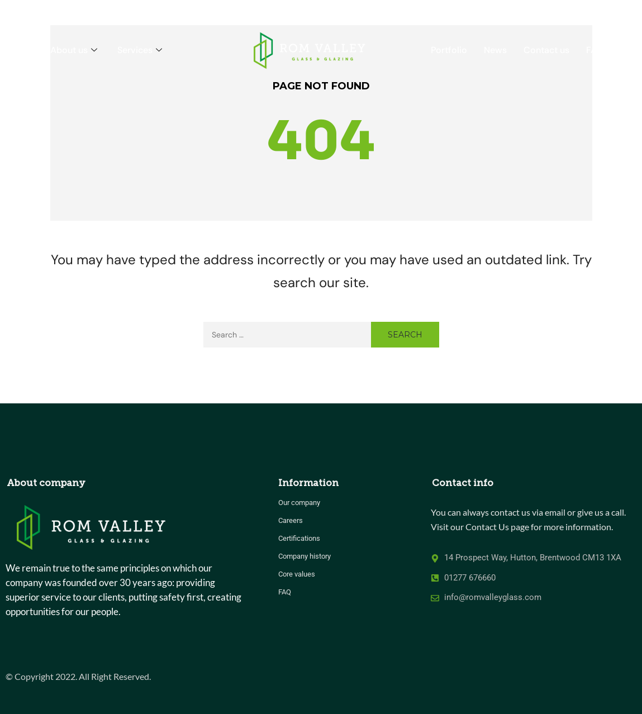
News (495, 50)
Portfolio (449, 50)
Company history (304, 556)
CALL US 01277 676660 (584, 11)
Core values (296, 574)
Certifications (299, 538)
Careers (290, 520)
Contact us (546, 50)
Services (139, 50)
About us (73, 50)
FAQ (594, 50)
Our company (299, 502)
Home (21, 50)
